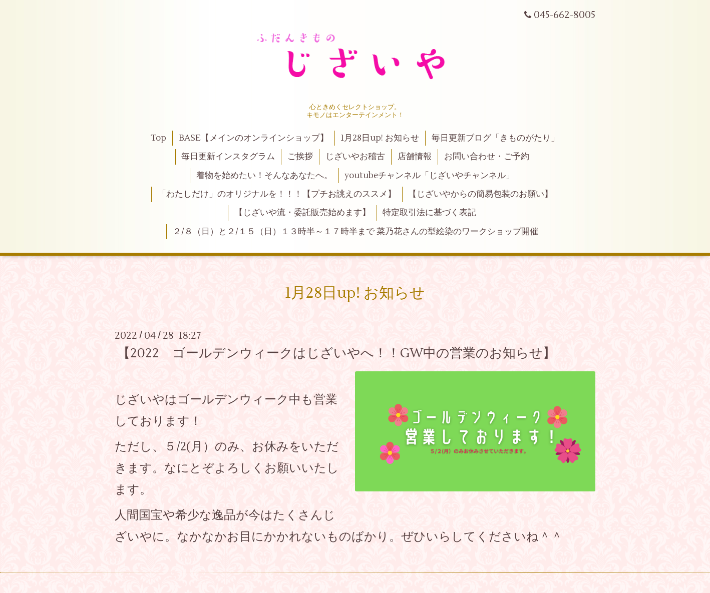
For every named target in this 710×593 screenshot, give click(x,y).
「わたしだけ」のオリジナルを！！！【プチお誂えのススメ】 (277, 194)
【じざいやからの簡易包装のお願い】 (480, 194)
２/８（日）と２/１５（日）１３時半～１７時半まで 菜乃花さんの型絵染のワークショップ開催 (355, 231)
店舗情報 (415, 156)
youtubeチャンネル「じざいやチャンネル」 (429, 175)
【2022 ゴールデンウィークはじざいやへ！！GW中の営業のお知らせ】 (336, 353)
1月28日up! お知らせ (379, 138)
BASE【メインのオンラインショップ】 (253, 138)
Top (158, 138)
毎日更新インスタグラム (228, 156)
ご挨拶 (300, 156)
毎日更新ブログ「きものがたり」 (495, 138)
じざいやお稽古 (355, 156)
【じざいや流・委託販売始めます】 (302, 212)
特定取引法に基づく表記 (429, 212)
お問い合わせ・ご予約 (486, 156)
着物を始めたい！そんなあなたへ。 (264, 175)
